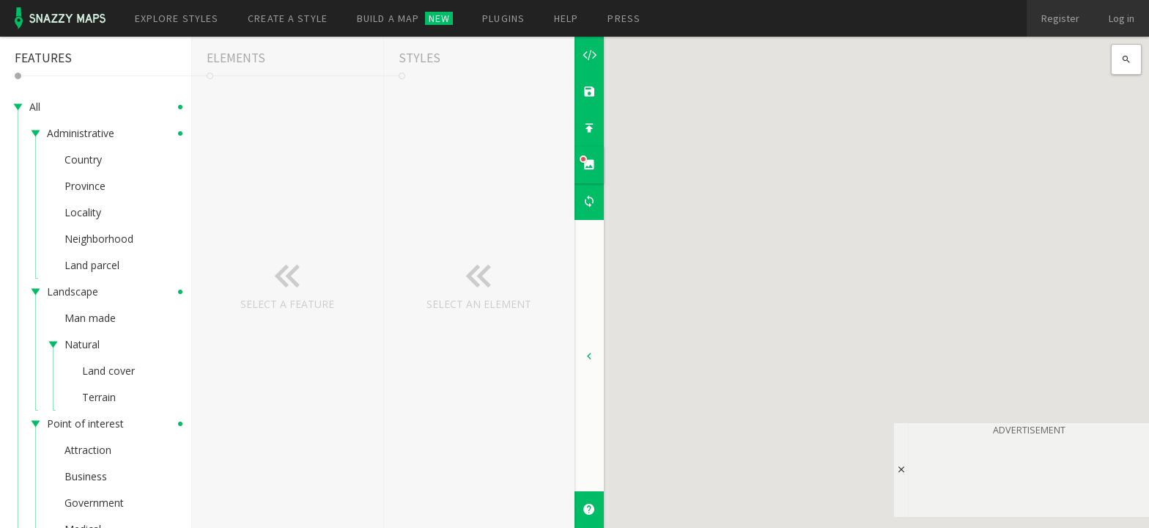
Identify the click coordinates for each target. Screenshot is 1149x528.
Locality (82, 212)
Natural (82, 344)
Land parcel (91, 265)
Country (83, 159)
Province (85, 186)
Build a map (405, 18)
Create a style (288, 18)
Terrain (99, 397)
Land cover (108, 371)
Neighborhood (98, 239)
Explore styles (177, 18)
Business (85, 476)
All (34, 107)
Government (94, 503)
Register (1060, 18)
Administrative (80, 133)
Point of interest (85, 423)
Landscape (72, 291)
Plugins (503, 18)
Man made (90, 318)
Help (566, 18)
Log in (1121, 18)
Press (623, 18)
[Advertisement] (1029, 473)
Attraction (87, 450)
